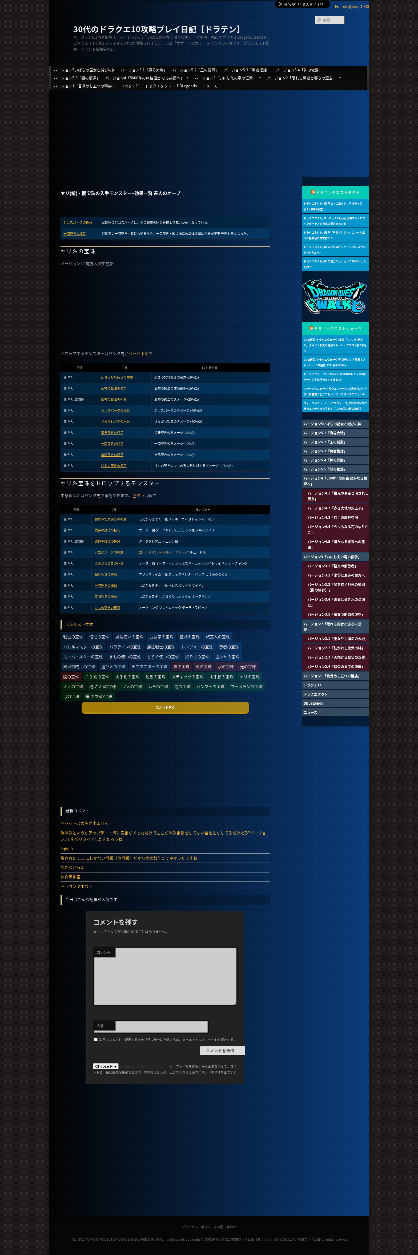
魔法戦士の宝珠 (161, 647)
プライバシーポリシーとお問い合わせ (209, 1227)
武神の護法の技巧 (114, 388)
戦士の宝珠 (73, 637)
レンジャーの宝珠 (197, 647)
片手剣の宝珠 (97, 677)
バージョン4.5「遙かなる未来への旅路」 (336, 544)
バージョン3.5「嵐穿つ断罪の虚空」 (336, 614)
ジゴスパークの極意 (77, 222)
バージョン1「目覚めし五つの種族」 (84, 85)
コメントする (165, 707)
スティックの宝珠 (187, 677)
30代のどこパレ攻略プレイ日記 (297, 1239)
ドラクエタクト (158, 85)
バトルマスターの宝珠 (83, 647)
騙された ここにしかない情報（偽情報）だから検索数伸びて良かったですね (129, 858)
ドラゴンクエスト (77, 886)
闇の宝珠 (71, 677)
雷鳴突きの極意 (112, 454)
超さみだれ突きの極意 (117, 377)
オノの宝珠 (73, 686)
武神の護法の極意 (114, 399)
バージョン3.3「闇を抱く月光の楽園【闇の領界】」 (336, 587)
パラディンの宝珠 (125, 647)
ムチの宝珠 (158, 686)
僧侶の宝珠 (99, 637)
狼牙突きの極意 (112, 432)
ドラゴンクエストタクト (338, 192)
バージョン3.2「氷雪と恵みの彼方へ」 (338, 575)
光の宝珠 (248, 666)
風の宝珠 (204, 666)
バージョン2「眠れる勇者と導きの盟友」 (304, 77)
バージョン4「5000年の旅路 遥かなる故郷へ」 (147, 77)
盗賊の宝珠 (190, 637)
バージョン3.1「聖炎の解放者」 (333, 565)
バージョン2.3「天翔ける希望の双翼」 (338, 657)
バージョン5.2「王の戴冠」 (195, 69)
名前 (100, 1025)
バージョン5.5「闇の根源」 (77, 77)
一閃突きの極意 (74, 233)
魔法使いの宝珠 (129, 637)
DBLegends (187, 85)
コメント (104, 952)
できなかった (73, 867)
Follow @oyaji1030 (352, 6)
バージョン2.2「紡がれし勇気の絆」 (336, 647)
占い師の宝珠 (227, 657)
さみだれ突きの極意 (115, 421)
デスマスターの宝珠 (149, 666)
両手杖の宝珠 (222, 677)
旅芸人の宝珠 (218, 637)
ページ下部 (138, 353)
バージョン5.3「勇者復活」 (247, 69)
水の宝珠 (226, 666)
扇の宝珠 (182, 686)
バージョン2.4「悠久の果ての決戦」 (336, 666)
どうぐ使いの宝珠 (163, 657)
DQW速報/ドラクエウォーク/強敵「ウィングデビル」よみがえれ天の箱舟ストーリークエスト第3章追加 (335, 345)
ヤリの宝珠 (250, 677)
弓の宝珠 (71, 696)
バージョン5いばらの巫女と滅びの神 (84, 69)
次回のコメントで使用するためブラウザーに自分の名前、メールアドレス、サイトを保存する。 (168, 1039)
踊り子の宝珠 (197, 657)
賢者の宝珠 (229, 647)
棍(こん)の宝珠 (102, 686)
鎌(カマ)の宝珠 (98, 696)
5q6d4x (67, 848)
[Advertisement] (209, 129)
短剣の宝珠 (156, 677)
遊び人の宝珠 (113, 666)
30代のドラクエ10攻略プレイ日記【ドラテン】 (158, 29)
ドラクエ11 (130, 85)
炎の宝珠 (182, 666)
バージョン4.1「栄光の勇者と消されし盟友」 (338, 495)
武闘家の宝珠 (162, 637)
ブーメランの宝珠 (246, 686)
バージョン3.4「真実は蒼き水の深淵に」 (336, 602)
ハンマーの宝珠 (210, 686)
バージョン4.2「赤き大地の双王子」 (336, 507)
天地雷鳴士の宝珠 (79, 666)
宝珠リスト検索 (79, 624)
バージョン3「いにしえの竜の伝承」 (228, 77)
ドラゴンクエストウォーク (338, 328)
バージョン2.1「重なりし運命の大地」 (338, 638)
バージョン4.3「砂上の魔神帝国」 (334, 517)
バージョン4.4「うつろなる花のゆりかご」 (338, 529)
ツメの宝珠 (132, 686)
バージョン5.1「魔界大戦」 (144, 69)
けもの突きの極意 (114, 465)
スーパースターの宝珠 (83, 657)
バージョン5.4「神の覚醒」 (299, 69)
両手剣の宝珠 (127, 677)
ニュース (209, 85)
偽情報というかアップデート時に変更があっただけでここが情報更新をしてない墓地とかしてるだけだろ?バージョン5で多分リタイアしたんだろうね (163, 836)
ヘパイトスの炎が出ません (84, 823)
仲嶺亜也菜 (71, 877)
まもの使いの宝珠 (125, 657)
